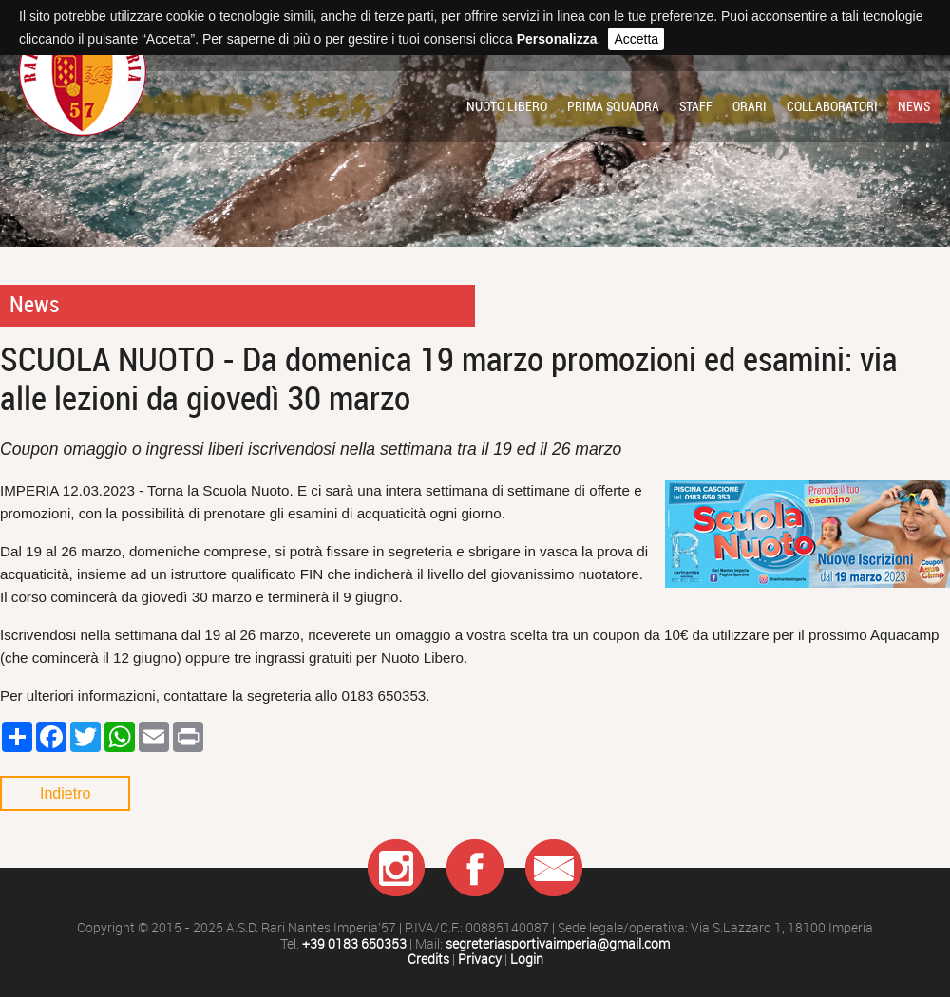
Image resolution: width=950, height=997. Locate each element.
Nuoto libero (506, 106)
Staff (695, 106)
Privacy (480, 959)
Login (526, 959)
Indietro (65, 793)
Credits (428, 959)
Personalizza (557, 39)
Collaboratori (832, 106)
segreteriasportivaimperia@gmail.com (558, 944)
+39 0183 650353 (354, 944)
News (914, 106)
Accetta (636, 39)
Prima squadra (613, 106)
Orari (749, 106)
